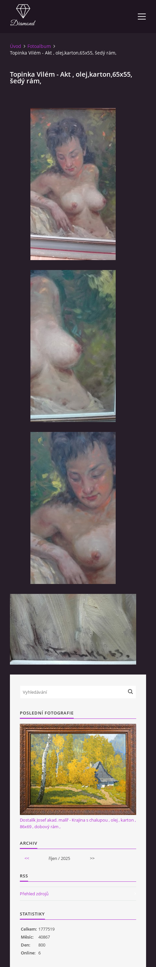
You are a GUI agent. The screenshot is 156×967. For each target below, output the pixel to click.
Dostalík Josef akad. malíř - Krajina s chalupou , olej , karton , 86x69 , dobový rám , (78, 823)
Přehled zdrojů (34, 894)
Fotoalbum (39, 46)
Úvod (15, 46)
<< (26, 858)
